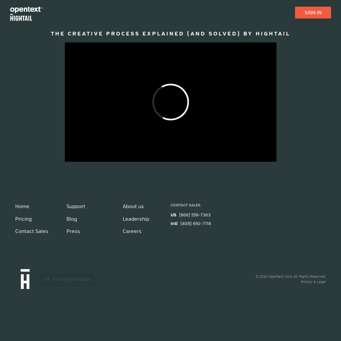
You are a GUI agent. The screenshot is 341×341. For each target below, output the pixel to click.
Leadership (136, 219)
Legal (321, 282)
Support (75, 206)
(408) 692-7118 (191, 224)
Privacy (307, 282)
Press (73, 231)
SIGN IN (313, 13)
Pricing (23, 219)
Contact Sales (31, 231)
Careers (132, 231)
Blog (71, 219)
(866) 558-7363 (191, 215)
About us (133, 206)
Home (22, 206)
